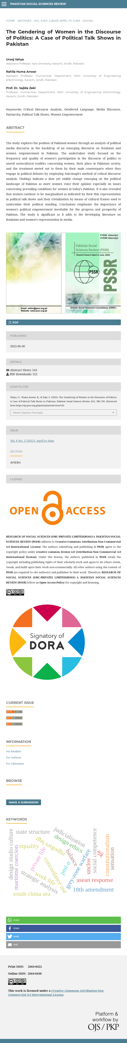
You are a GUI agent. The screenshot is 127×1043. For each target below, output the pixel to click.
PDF (15, 322)
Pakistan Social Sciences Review (38, 4)
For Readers (13, 751)
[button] (63, 920)
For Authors (13, 757)
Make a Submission (23, 802)
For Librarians (15, 763)
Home (10, 20)
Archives (24, 20)
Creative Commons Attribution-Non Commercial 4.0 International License (56, 993)
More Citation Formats (28, 412)
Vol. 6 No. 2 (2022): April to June (57, 20)
